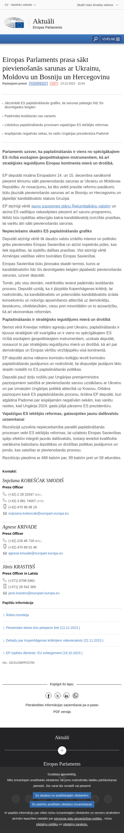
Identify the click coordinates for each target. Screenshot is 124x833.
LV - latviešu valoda (18, 4)
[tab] (62, 737)
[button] (111, 39)
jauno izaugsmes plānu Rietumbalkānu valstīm (71, 206)
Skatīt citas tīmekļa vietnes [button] (95, 5)
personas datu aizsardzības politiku (78, 825)
